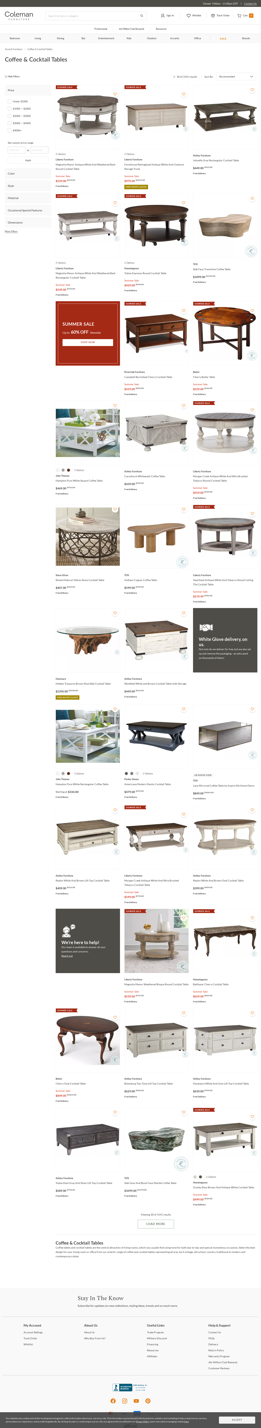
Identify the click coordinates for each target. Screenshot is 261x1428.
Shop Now (88, 342)
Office (197, 38)
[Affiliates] (152, 1356)
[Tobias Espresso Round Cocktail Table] (156, 268)
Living (38, 38)
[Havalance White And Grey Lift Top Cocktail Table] (225, 1079)
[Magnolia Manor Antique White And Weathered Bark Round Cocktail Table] (88, 159)
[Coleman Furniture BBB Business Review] (130, 1390)
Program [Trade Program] (155, 1332)
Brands (246, 38)
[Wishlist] (28, 1344)
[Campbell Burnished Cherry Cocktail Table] (156, 372)
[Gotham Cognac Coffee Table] (156, 575)
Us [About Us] (89, 1332)
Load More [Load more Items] (155, 1224)
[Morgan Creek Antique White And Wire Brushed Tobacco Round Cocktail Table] (225, 471)
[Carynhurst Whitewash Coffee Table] (156, 471)
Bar (83, 38)
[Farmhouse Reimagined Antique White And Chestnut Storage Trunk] (156, 159)
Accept (237, 1420)
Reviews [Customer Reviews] (218, 1368)
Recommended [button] (227, 76)
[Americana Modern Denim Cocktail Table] (156, 779)
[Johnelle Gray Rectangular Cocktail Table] (225, 155)
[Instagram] (125, 1402)
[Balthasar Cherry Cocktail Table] (225, 979)
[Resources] (153, 1350)
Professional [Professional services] (100, 29)
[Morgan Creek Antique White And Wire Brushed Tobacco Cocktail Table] (156, 876)
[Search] (95, 15)
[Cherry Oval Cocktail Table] (88, 1079)
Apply (28, 160)
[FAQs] (211, 1338)
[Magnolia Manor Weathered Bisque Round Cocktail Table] (156, 979)
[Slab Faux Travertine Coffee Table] (225, 264)
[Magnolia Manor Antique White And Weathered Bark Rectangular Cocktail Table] (88, 268)
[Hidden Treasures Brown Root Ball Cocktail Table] (88, 679)
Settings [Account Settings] (33, 1332)
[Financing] (152, 1344)
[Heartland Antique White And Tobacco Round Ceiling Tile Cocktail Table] (225, 575)
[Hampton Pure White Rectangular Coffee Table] (88, 779)
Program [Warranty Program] (219, 1356)
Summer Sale (63, 176)
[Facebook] (113, 1402)
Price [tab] (11, 90)
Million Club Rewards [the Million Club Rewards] (222, 1362)
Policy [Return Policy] (216, 1350)
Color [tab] (11, 173)
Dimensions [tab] (15, 222)
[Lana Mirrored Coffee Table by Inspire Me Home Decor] (225, 781)
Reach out (67, 955)
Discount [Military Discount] (157, 1338)
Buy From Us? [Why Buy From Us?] (94, 1338)
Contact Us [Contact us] (250, 3)
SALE (223, 38)
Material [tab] (13, 198)
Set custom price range (20, 142)
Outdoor (152, 38)
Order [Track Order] (30, 1338)
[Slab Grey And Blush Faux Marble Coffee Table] (156, 1178)
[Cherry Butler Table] (225, 372)
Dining (60, 38)
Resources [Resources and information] (161, 29)
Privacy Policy (142, 1421)
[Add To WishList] (115, 94)
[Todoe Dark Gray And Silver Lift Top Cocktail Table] (88, 1178)
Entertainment (106, 38)
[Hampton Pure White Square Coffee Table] (88, 476)
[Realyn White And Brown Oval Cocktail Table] (225, 876)
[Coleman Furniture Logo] (19, 19)
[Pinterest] (148, 1402)
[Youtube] (136, 1402)
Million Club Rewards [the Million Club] (131, 29)
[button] (167, 15)
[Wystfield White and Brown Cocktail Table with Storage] (156, 679)
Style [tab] (11, 185)
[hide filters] (13, 76)
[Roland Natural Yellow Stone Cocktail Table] (88, 575)
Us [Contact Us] (214, 1332)
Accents (174, 38)
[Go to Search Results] (142, 16)
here (186, 1421)
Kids (129, 38)
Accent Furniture (13, 49)
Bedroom (15, 38)
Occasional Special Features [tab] (25, 210)
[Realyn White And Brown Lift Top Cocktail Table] (88, 876)
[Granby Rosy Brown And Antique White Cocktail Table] (225, 1182)
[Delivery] (213, 1344)
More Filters (11, 231)
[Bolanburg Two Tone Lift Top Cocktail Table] (156, 1079)
